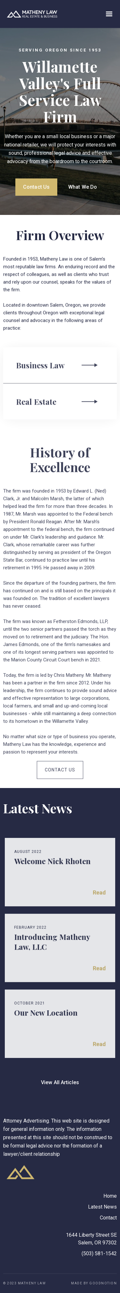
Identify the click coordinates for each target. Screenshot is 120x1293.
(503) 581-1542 (99, 1253)
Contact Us (36, 187)
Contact (108, 1218)
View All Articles (60, 1082)
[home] (30, 14)
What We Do (82, 187)
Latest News (102, 1207)
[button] (109, 14)
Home (110, 1196)
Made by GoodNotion (94, 1283)
